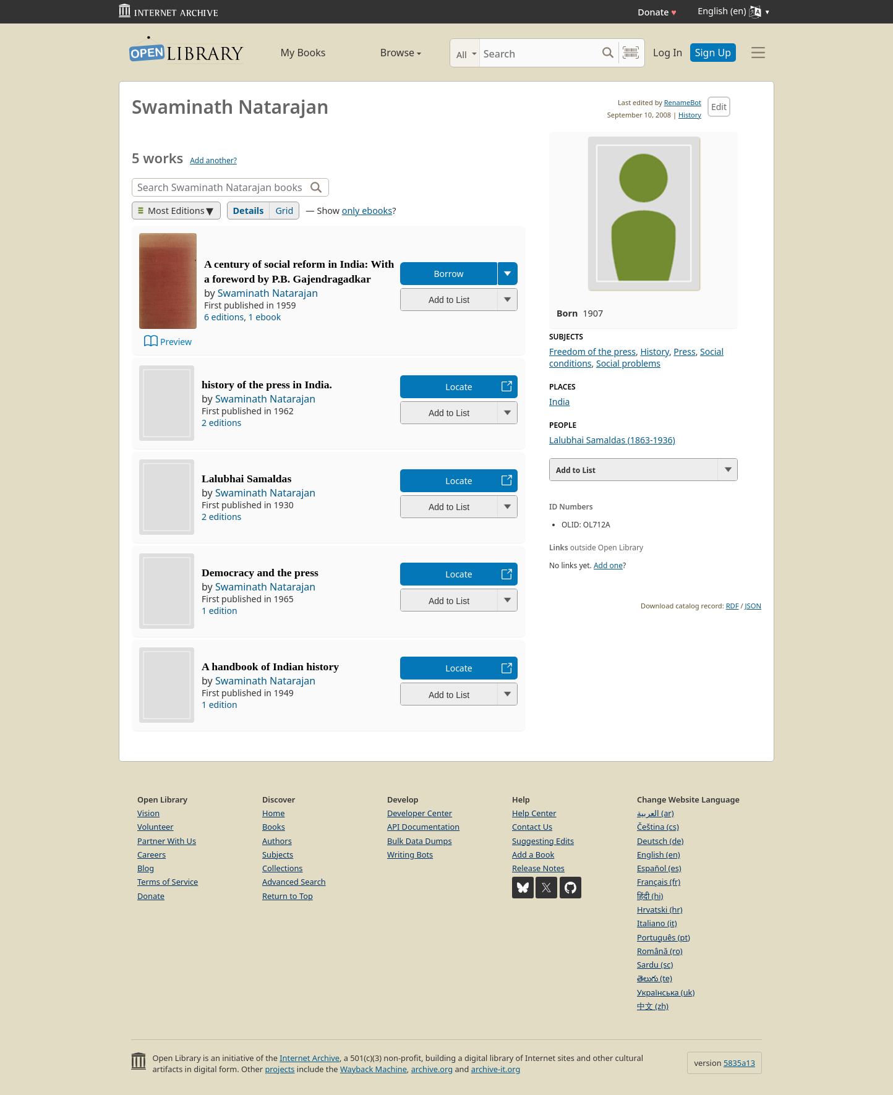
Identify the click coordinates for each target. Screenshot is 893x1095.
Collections (282, 868)
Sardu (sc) (655, 964)
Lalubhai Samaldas (246, 478)
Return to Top (287, 895)
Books (273, 826)
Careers (151, 854)
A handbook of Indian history (270, 666)
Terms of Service (167, 881)
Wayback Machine (373, 1069)
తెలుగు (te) (654, 978)
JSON (753, 605)
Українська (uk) (665, 992)
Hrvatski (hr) (660, 909)
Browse (386, 52)
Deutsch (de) (660, 840)
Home (273, 813)
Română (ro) (660, 951)
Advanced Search (294, 881)
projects (279, 1069)
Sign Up (713, 52)
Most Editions (171, 210)
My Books (303, 52)
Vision (148, 813)
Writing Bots (410, 854)
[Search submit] (607, 53)
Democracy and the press (260, 572)
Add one (608, 565)
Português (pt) (663, 937)
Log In (667, 52)
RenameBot (682, 102)
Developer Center (419, 813)
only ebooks (367, 210)
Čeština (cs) (658, 826)
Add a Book (533, 854)
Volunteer (155, 826)
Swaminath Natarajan (268, 293)
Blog (145, 868)
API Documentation (423, 826)
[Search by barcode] (630, 53)
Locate (458, 387)
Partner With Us (166, 840)
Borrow (448, 273)
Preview (176, 341)
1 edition (219, 610)
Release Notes (538, 868)
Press (684, 351)
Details (248, 210)
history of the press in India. (267, 384)
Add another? (213, 160)
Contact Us (532, 826)
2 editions (221, 422)
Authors (277, 840)
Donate (657, 12)
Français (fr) (658, 881)
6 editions (224, 317)
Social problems (628, 363)
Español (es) (659, 868)
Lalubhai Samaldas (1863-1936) (612, 440)
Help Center (534, 813)
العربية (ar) (655, 813)
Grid (284, 210)
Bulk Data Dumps (419, 840)
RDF (732, 605)
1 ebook (265, 317)
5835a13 (739, 1062)
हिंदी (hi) (650, 895)
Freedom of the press (592, 351)
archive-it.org (496, 1069)
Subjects (277, 854)
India (559, 401)
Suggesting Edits (543, 840)
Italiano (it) (657, 923)
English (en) (658, 854)
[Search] (538, 53)
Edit (719, 107)
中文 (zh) (653, 1006)
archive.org (432, 1069)
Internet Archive (310, 1057)
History (689, 114)
